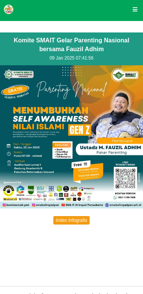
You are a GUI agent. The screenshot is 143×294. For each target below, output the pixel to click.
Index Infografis (71, 220)
